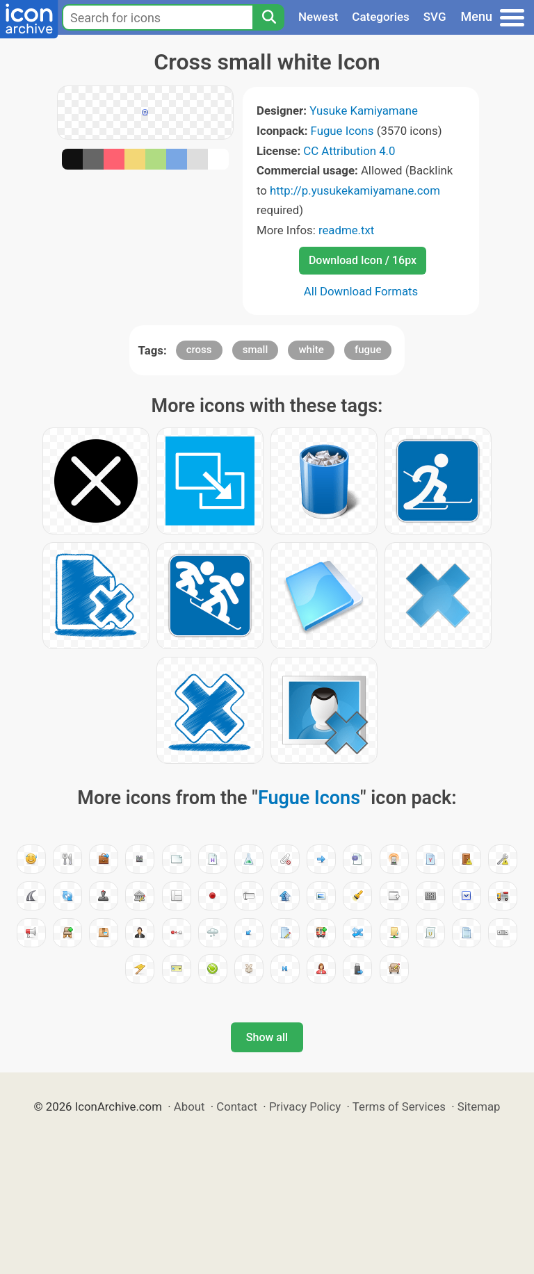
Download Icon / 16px (362, 260)
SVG (434, 17)
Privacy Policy (305, 1106)
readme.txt (346, 230)
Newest (318, 17)
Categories (381, 17)
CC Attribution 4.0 (349, 151)
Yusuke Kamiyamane (363, 110)
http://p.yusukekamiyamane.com (355, 190)
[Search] (268, 17)
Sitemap (479, 1106)
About (189, 1106)
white (310, 349)
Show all (267, 1037)
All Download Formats (361, 291)
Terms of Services (399, 1106)
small (255, 349)
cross (199, 349)
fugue (368, 349)
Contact (236, 1106)
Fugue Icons (342, 131)
